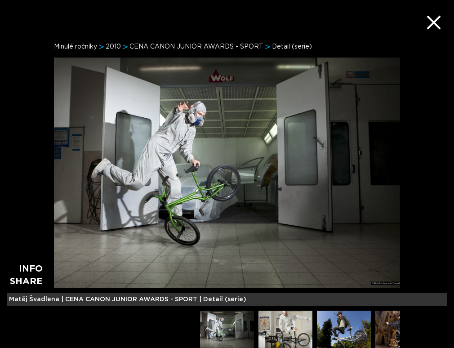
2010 (113, 47)
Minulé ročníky (75, 47)
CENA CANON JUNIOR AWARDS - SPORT (196, 47)
